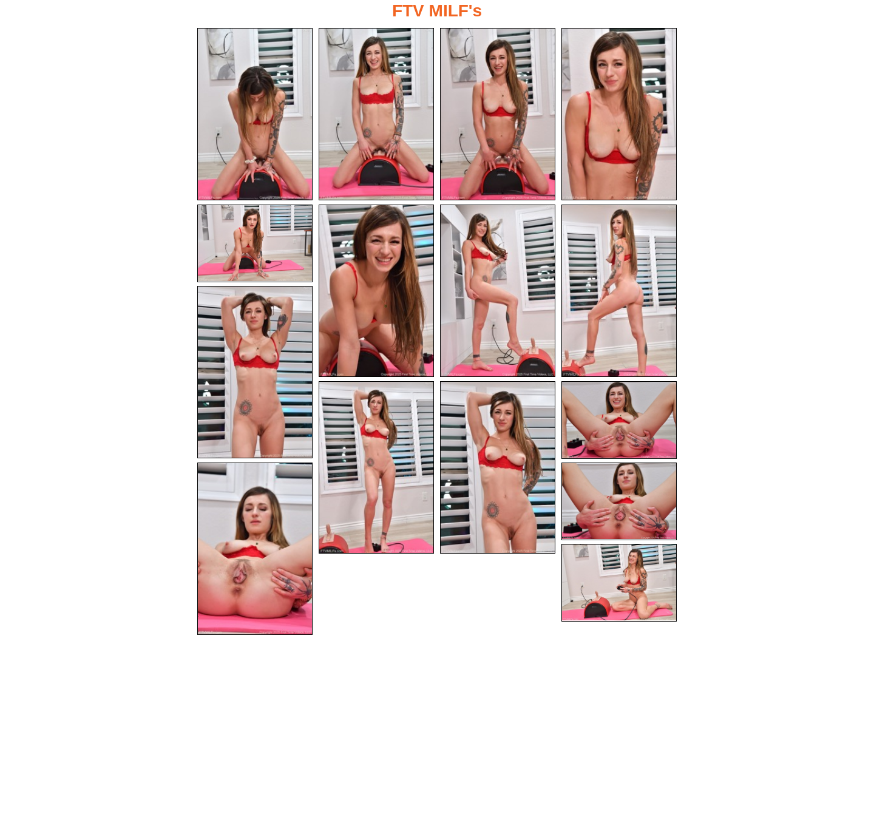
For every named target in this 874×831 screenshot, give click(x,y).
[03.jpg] (497, 114)
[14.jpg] (619, 501)
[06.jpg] (376, 291)
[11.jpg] (497, 467)
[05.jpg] (255, 243)
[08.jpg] (619, 291)
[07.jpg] (497, 291)
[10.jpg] (376, 467)
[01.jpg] (255, 114)
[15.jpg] (619, 583)
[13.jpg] (255, 549)
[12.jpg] (619, 420)
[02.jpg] (376, 114)
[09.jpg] (255, 372)
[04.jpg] (619, 114)
